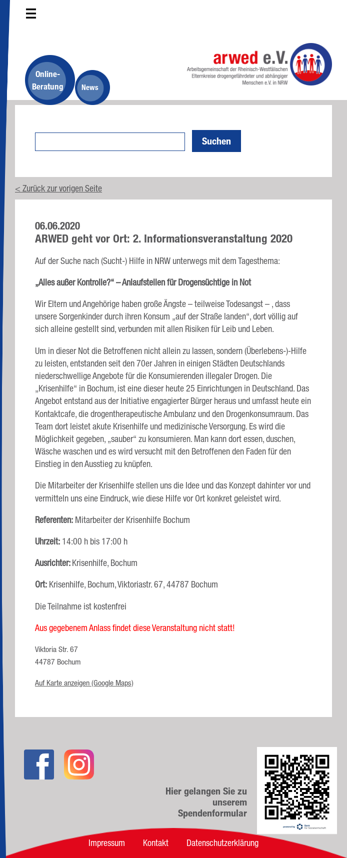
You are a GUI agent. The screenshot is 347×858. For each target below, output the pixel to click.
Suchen (216, 141)
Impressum (106, 842)
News (90, 87)
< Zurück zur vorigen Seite (58, 188)
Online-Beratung (48, 80)
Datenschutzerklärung (222, 842)
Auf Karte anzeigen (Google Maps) (84, 683)
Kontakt (155, 842)
